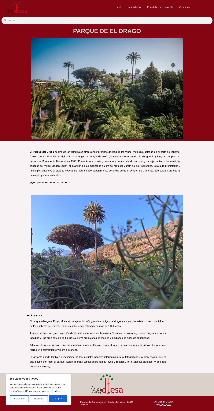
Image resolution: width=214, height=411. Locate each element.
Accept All (58, 398)
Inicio (119, 7)
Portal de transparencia (160, 7)
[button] (95, 315)
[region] (38, 389)
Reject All (39, 398)
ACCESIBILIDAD (163, 401)
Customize (19, 398)
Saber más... (38, 315)
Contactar (184, 7)
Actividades (134, 7)
